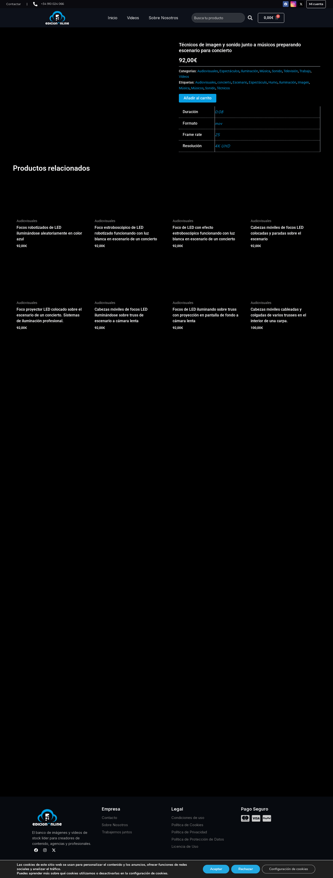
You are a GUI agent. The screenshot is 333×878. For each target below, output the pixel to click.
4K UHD (222, 146)
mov (218, 123)
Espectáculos (229, 71)
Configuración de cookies (288, 869)
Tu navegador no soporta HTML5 (49, 60)
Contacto (109, 817)
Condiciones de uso (187, 817)
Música (265, 71)
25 (217, 134)
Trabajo (305, 71)
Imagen (303, 82)
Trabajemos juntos (117, 832)
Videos (133, 17)
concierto (224, 82)
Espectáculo (258, 82)
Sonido (277, 71)
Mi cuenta (316, 4)
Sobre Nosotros (163, 17)
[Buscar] (250, 18)
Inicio (112, 17)
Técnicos (223, 88)
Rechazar (245, 869)
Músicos (197, 88)
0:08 (219, 112)
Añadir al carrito (198, 98)
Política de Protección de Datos (197, 839)
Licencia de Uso (184, 846)
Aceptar (216, 869)
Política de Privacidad (189, 832)
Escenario (240, 82)
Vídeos (184, 77)
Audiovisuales (207, 71)
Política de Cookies (187, 825)
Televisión (291, 71)
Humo (273, 82)
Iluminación (249, 71)
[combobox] (218, 18)
